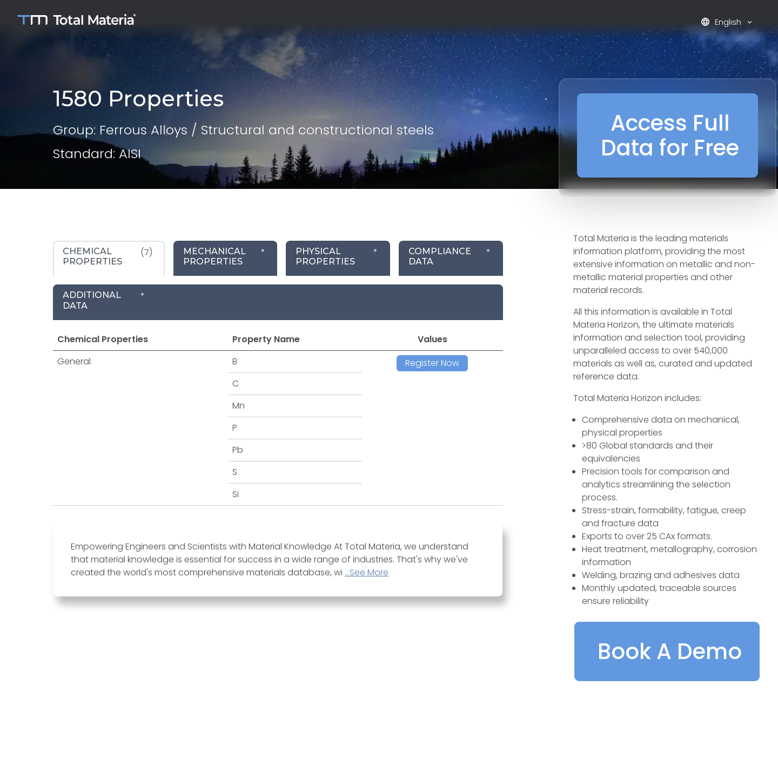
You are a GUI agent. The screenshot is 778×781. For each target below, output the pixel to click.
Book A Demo (670, 651)
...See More (366, 572)
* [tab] (224, 256)
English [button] (722, 22)
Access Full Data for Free (670, 135)
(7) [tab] (107, 256)
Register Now (432, 363)
